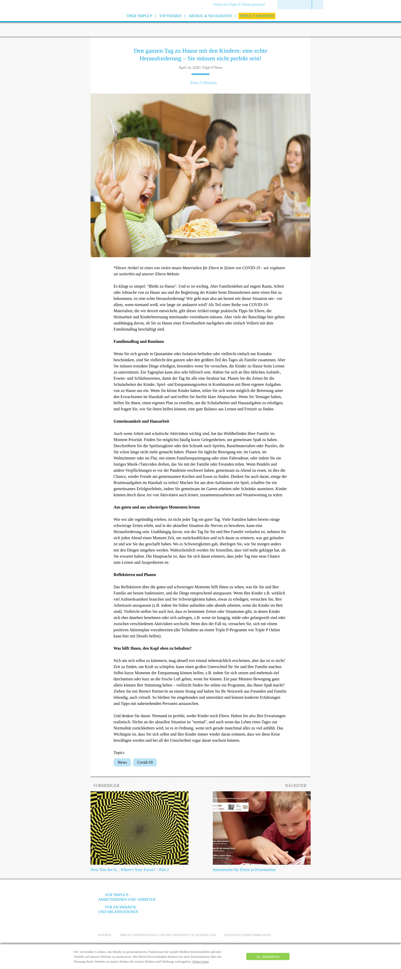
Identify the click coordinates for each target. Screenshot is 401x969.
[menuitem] (241, 5)
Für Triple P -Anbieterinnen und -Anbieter (126, 897)
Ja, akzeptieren (268, 956)
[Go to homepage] (85, 22)
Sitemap (104, 935)
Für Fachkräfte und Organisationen (118, 909)
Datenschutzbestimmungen (247, 935)
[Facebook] (246, 898)
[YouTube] (260, 898)
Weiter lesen (200, 961)
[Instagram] (274, 898)
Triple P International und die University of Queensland (167, 935)
